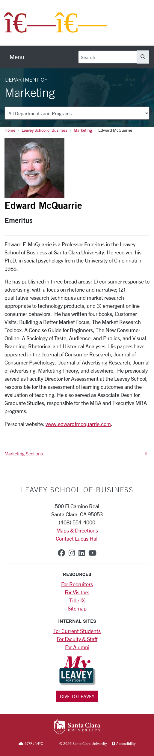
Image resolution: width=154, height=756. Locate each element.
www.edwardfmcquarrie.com (78, 424)
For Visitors (77, 592)
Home (9, 130)
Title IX (77, 600)
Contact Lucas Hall (77, 539)
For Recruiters (77, 584)
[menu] (17, 57)
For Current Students (77, 631)
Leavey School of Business (44, 130)
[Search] (107, 57)
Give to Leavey (77, 696)
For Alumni (77, 647)
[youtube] (92, 553)
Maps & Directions (77, 530)
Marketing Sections (75, 454)
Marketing (83, 130)
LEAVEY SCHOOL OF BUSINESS (77, 489)
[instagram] (72, 553)
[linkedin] (81, 553)
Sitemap (77, 608)
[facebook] (61, 553)
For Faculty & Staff (77, 639)
